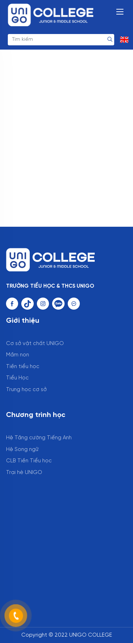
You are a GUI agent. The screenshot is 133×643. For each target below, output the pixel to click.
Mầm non (17, 355)
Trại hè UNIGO (24, 472)
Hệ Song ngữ (22, 449)
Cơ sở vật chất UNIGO (35, 343)
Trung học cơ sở (26, 390)
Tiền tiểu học (22, 367)
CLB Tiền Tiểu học (29, 461)
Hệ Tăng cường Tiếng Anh (39, 438)
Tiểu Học (17, 378)
